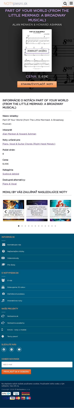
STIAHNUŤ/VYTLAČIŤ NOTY (37, 84)
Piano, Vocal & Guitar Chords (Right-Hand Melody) (29, 144)
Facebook (4, 349)
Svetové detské (11, 174)
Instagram (11, 349)
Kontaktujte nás (14, 245)
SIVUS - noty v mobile (16, 330)
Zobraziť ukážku (37, 51)
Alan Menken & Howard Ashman (19, 134)
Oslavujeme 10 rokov (16, 287)
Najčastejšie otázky (15, 251)
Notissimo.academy (15, 323)
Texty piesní (12, 336)
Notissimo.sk (12, 316)
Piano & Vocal (10, 184)
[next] (68, 211)
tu (18, 386)
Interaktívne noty (14, 301)
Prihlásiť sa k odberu (16, 372)
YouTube (19, 349)
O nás (9, 280)
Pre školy (11, 265)
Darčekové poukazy (16, 294)
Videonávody (13, 258)
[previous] (6, 211)
